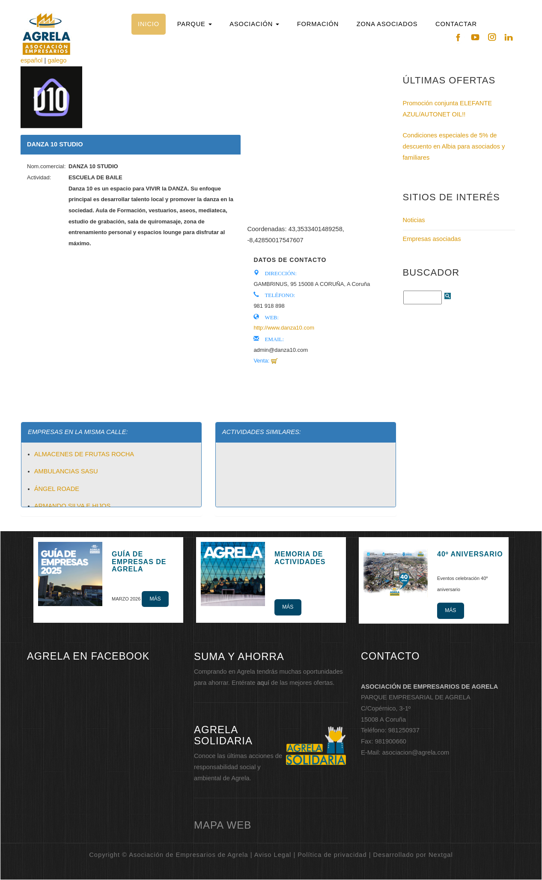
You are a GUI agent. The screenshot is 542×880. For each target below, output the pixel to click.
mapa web (222, 825)
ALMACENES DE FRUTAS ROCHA (84, 454)
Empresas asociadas (432, 238)
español (31, 60)
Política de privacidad (332, 854)
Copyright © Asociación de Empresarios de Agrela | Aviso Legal (190, 854)
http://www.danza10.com (283, 327)
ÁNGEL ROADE (56, 488)
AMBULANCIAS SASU (66, 471)
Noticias (414, 220)
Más (155, 599)
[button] (194, 24)
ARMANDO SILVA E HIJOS (72, 505)
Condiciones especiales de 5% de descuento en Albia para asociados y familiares (454, 146)
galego (57, 60)
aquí (263, 682)
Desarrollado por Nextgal (413, 854)
